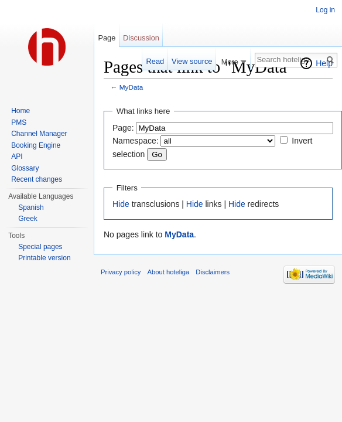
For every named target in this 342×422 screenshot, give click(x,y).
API (16, 156)
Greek (27, 219)
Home (20, 111)
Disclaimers (213, 271)
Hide (120, 204)
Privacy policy (121, 271)
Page (106, 37)
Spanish (30, 207)
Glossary (25, 168)
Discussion (141, 37)
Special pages (40, 247)
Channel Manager (39, 134)
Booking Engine (35, 145)
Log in (325, 10)
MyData (131, 87)
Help (324, 63)
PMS (18, 122)
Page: (123, 127)
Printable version (44, 258)
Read (155, 61)
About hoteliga (169, 271)
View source (192, 61)
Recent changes (36, 179)
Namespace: (135, 140)
